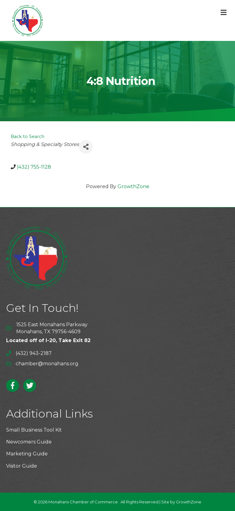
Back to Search (27, 136)
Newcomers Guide (29, 442)
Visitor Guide (21, 466)
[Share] (86, 147)
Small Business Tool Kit (34, 430)
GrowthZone (133, 186)
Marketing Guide (27, 454)
